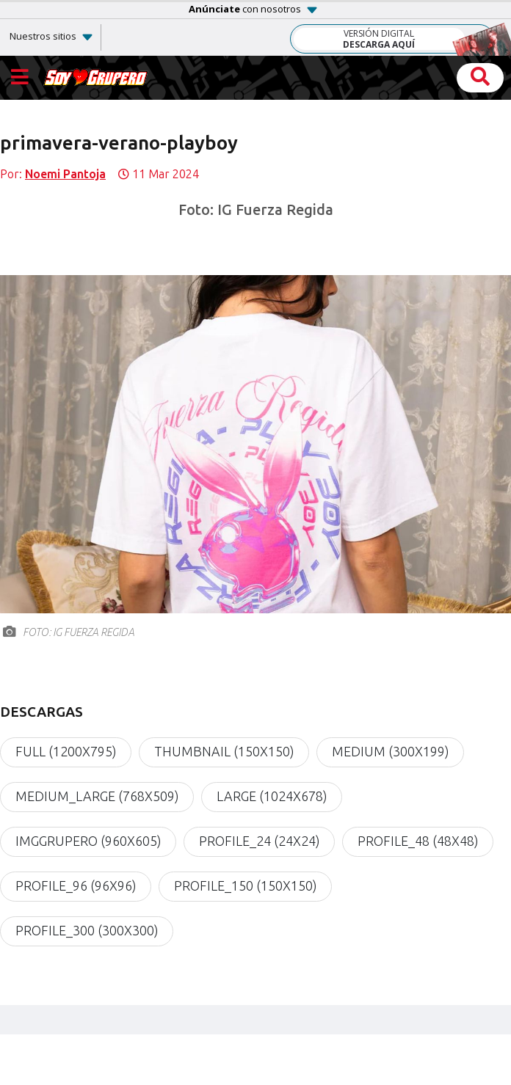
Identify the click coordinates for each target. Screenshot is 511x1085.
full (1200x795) (65, 752)
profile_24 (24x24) (259, 841)
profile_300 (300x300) (86, 931)
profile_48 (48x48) (418, 841)
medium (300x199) (390, 752)
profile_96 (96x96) (75, 886)
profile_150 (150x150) (245, 886)
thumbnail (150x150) (224, 752)
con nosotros (245, 8)
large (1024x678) (272, 797)
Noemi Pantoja (65, 174)
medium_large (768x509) (96, 797)
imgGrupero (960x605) (88, 841)
